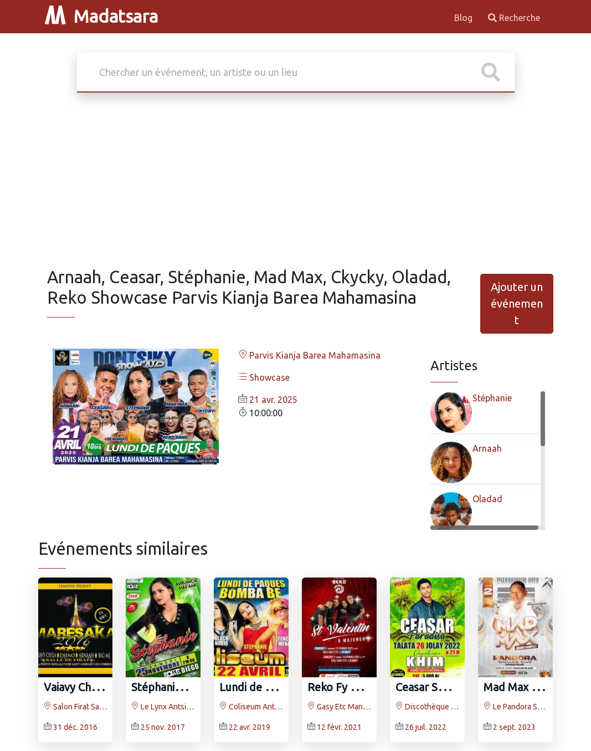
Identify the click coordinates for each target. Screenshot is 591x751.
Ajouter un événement (517, 303)
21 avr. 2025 (273, 400)
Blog (464, 18)
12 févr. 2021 (339, 727)
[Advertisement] (295, 184)
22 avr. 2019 (249, 727)
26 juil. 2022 (425, 727)
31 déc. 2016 (75, 727)
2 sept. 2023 (514, 727)
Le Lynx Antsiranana (170, 706)
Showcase (264, 377)
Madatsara (101, 16)
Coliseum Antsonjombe (264, 706)
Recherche (514, 18)
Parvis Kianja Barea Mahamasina (309, 355)
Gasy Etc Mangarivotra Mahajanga (369, 706)
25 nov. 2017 (163, 727)
